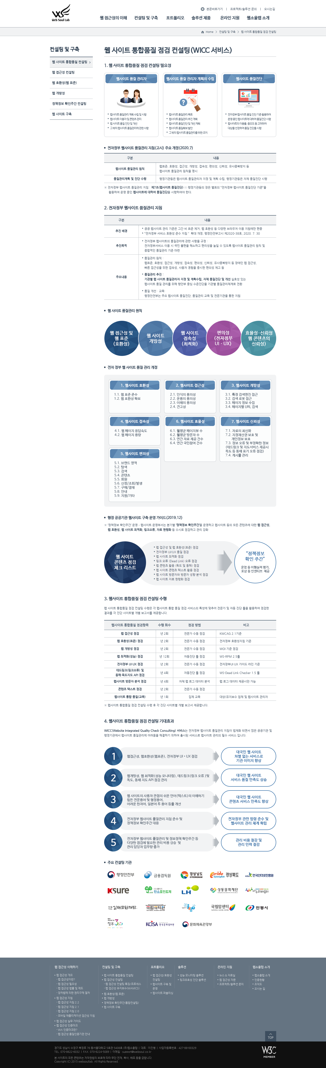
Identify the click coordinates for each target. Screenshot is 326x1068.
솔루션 (182, 967)
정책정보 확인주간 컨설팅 (69, 103)
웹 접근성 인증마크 (67, 1025)
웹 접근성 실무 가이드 (68, 1021)
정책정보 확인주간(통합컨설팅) (121, 1002)
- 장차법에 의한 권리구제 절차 (73, 992)
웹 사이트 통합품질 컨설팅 (69, 62)
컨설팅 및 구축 (146, 18)
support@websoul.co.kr (136, 1051)
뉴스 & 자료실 (227, 975)
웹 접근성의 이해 (113, 18)
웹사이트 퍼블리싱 (163, 993)
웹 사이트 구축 (62, 114)
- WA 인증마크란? (66, 1029)
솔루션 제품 (201, 18)
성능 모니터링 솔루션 (192, 975)
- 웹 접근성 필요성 (66, 983)
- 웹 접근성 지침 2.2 (67, 1002)
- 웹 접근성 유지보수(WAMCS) (121, 988)
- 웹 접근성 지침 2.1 (67, 1006)
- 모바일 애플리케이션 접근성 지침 (75, 1015)
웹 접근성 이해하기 (66, 967)
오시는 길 (259, 988)
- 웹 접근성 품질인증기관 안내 (73, 1034)
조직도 (258, 984)
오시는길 (269, 9)
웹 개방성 (58, 93)
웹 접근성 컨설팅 (63, 72)
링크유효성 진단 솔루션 (193, 979)
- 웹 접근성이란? (65, 979)
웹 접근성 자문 (227, 979)
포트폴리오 (175, 18)
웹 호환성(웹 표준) (64, 83)
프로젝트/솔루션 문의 (243, 9)
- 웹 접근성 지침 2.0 (67, 1011)
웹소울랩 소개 (258, 18)
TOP (270, 1037)
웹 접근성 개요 (64, 975)
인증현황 (259, 979)
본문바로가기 (214, 9)
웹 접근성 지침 (64, 998)
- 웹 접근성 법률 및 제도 (69, 988)
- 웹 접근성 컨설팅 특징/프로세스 (122, 983)
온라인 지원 (229, 18)
